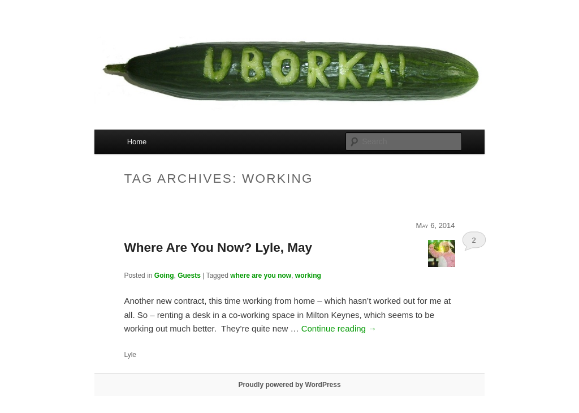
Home (137, 141)
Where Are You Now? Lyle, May (218, 247)
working (308, 275)
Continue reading (339, 328)
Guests (189, 275)
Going (164, 275)
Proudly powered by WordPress (289, 385)
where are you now (260, 275)
